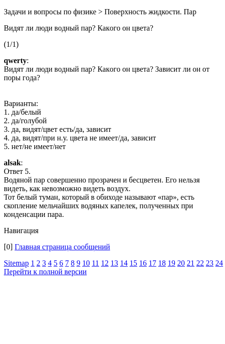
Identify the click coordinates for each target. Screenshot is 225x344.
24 (219, 263)
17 (152, 263)
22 (200, 263)
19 (171, 263)
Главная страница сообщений (62, 247)
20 (181, 263)
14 (124, 263)
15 (133, 263)
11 (95, 263)
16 (143, 263)
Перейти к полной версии (45, 272)
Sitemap (16, 263)
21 (190, 263)
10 (86, 263)
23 (210, 263)
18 (162, 263)
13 (114, 263)
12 (105, 263)
